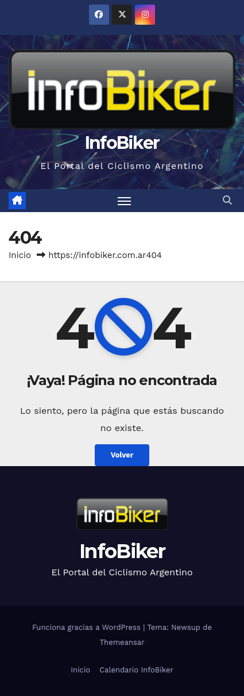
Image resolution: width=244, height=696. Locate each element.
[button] (227, 200)
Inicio (20, 255)
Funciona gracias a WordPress (87, 627)
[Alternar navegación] (124, 201)
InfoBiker (122, 142)
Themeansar (122, 642)
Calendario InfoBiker (136, 670)
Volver (122, 455)
